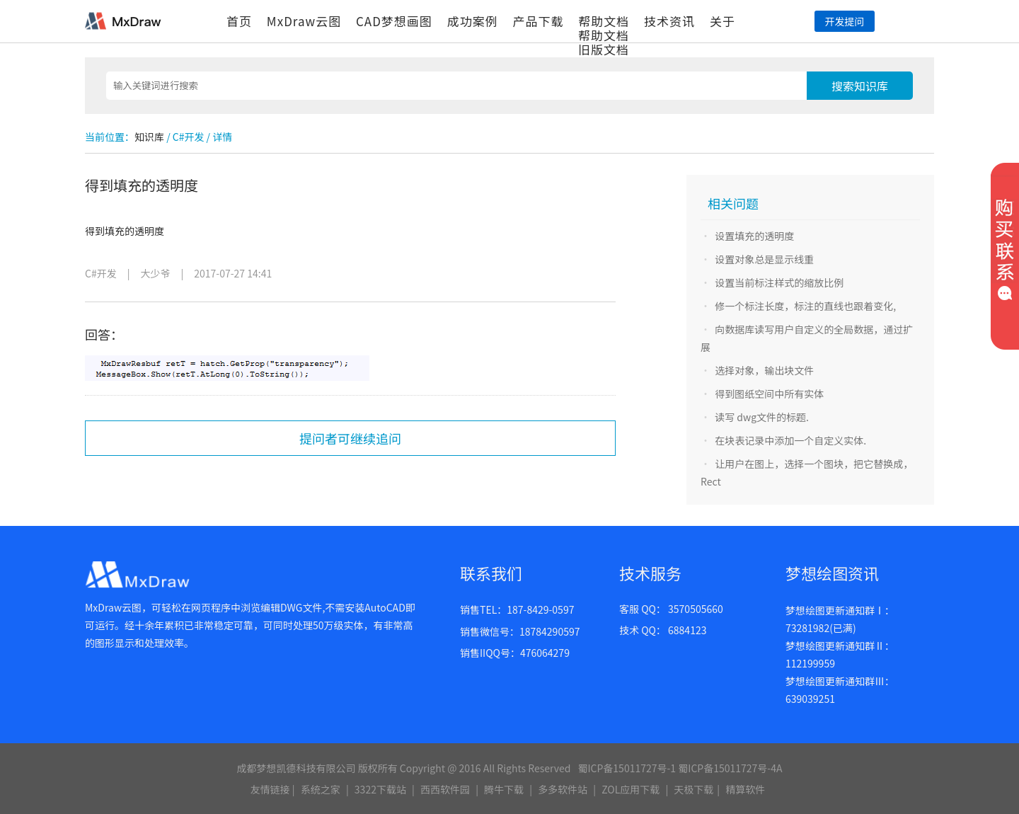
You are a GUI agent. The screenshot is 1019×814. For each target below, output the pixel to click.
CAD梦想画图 (394, 21)
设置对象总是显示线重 (764, 259)
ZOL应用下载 (630, 789)
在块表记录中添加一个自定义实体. (790, 440)
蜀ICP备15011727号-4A (730, 768)
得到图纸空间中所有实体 (769, 393)
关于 (722, 21)
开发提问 (844, 21)
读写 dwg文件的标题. (762, 417)
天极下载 (693, 789)
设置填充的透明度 (754, 236)
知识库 (149, 137)
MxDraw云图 (304, 21)
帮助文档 (603, 21)
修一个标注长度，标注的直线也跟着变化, (805, 306)
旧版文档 (603, 49)
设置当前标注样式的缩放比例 (779, 282)
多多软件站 (562, 789)
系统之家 (320, 789)
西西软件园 (445, 789)
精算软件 (745, 789)
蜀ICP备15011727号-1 (626, 768)
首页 (239, 21)
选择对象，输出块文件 (764, 370)
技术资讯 (669, 21)
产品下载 (537, 21)
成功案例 (472, 21)
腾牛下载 (504, 789)
